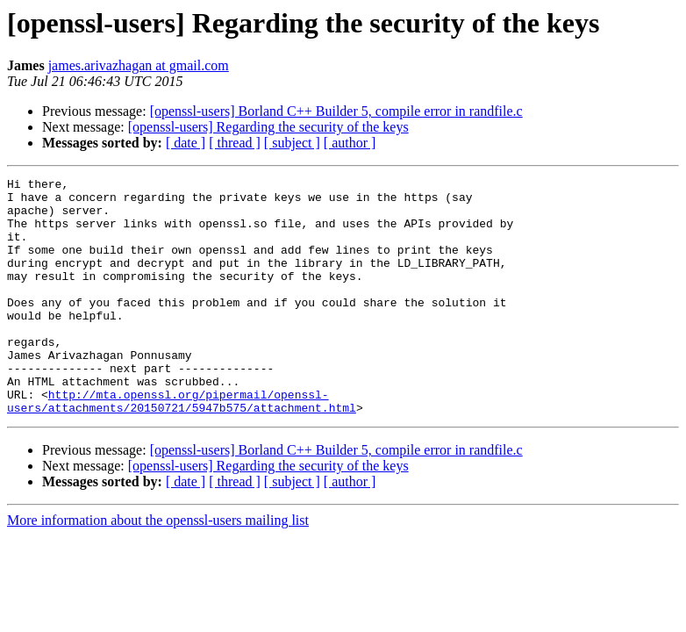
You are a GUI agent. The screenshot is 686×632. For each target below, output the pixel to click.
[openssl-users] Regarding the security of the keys (268, 126)
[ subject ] (292, 142)
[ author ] (350, 142)
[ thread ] (235, 142)
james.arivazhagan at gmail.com (138, 65)
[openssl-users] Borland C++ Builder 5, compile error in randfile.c (336, 111)
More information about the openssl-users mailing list (158, 567)
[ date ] (185, 142)
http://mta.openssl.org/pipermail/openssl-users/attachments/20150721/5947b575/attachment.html (181, 447)
